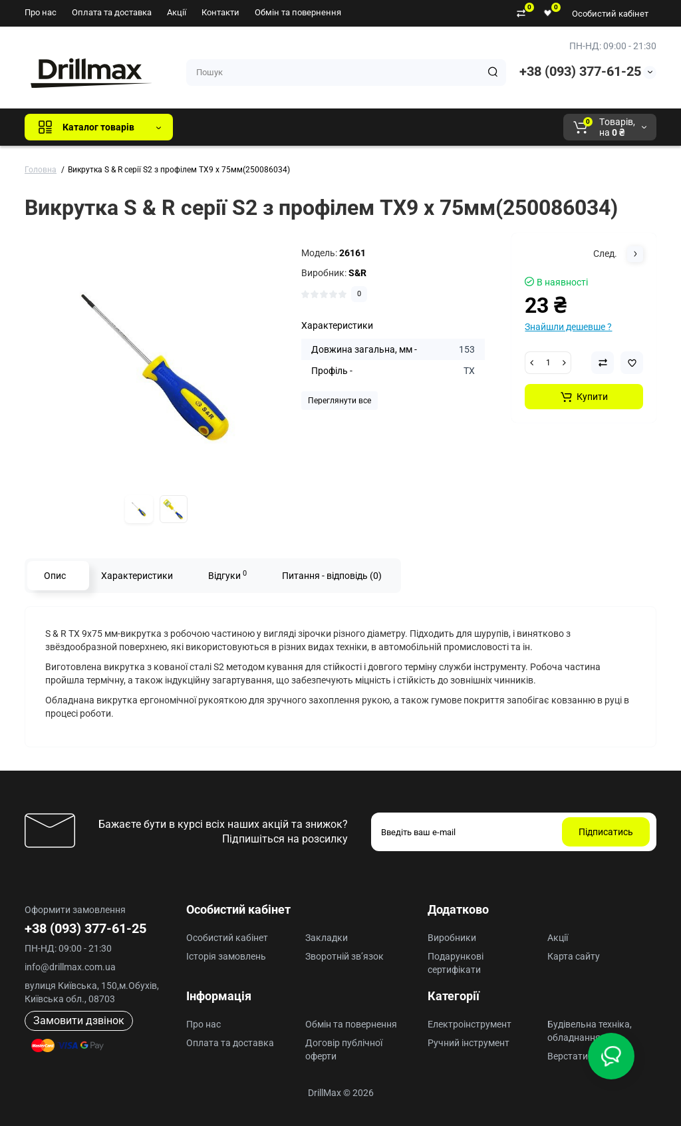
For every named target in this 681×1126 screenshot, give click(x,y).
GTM (272, 127)
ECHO (368, 127)
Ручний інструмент (468, 1042)
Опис (55, 575)
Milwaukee (460, 127)
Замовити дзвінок (78, 1020)
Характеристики (137, 575)
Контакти (220, 12)
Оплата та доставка (112, 12)
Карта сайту (573, 956)
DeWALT (319, 127)
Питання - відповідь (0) (332, 575)
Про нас (41, 12)
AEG (409, 127)
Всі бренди (219, 127)
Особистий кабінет (610, 14)
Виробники (452, 937)
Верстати (567, 1056)
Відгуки (227, 575)
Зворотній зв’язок (344, 956)
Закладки (326, 937)
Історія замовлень (226, 956)
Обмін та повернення (298, 12)
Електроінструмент (469, 1024)
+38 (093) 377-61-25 (580, 71)
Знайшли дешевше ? (568, 326)
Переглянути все (339, 400)
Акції (176, 12)
